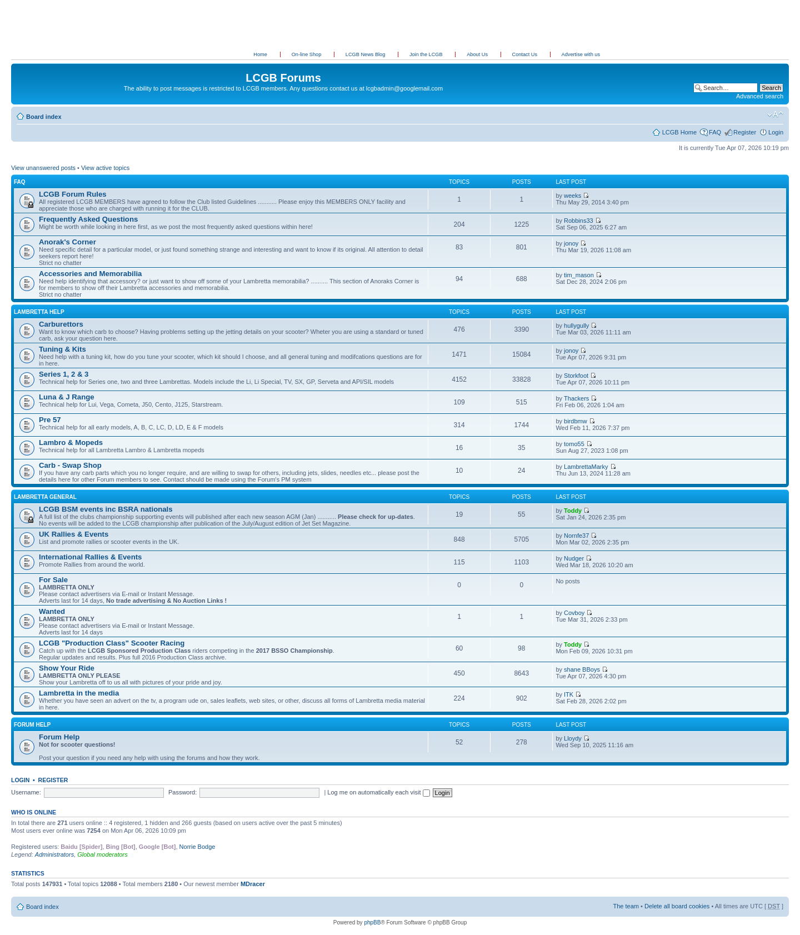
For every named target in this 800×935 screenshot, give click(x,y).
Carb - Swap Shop (70, 465)
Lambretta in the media (79, 693)
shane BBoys (582, 669)
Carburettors (61, 324)
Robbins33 (578, 220)
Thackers (576, 398)
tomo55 (574, 444)
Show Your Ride (66, 668)
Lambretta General (45, 497)
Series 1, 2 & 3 (63, 374)
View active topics (105, 167)
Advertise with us (581, 54)
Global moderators (102, 854)
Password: (182, 792)
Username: (26, 792)
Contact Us (525, 54)
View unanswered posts (43, 167)
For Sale (53, 580)
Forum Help (32, 725)
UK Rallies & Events (73, 534)
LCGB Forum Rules (73, 194)
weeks (572, 195)
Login (775, 132)
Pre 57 (50, 420)
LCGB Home (679, 132)
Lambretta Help (39, 312)
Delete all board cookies (676, 906)
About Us (478, 54)
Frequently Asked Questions (88, 219)
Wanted (52, 611)
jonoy (571, 243)
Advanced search (759, 96)
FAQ (715, 132)
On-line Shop (307, 54)
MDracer (253, 884)
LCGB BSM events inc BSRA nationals (106, 509)
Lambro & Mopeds (71, 442)
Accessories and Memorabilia (90, 273)
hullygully (576, 325)
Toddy (573, 510)
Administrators (54, 854)
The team (626, 906)
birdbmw (575, 421)
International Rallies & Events (90, 557)
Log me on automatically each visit (378, 792)
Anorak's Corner (67, 242)
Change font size (775, 114)
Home (260, 54)
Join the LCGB (426, 54)
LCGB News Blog (366, 54)
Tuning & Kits (62, 349)
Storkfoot (576, 375)
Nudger (574, 558)
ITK (568, 694)
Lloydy (573, 738)
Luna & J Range (66, 397)
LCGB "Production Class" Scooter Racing (111, 643)
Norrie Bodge (197, 846)
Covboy (574, 612)
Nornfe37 (576, 535)
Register (744, 132)
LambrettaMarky (586, 466)
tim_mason (579, 275)
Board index (44, 116)
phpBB (372, 922)
